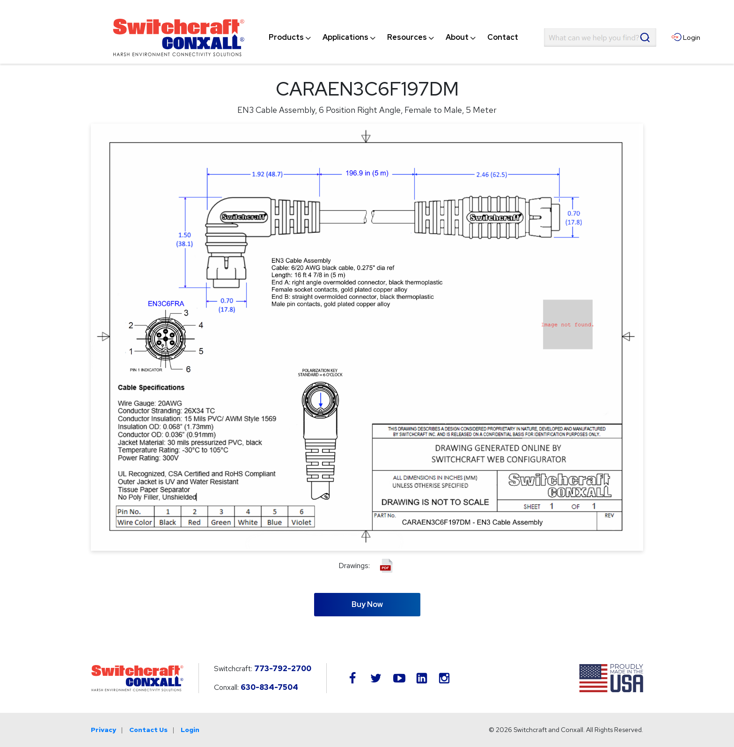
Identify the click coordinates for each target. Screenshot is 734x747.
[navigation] (393, 37)
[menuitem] (286, 37)
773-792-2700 (282, 668)
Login (190, 729)
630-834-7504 (269, 687)
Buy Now (367, 604)
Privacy (103, 729)
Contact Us (148, 729)
